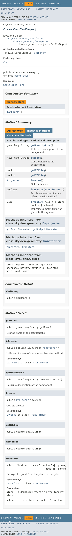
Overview (6, 3)
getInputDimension (18, 229)
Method (44, 17)
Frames (40, 9)
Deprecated (54, 3)
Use (37, 3)
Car (5, 62)
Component (40, 52)
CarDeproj (13, 112)
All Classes (7, 13)
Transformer (52, 189)
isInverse (37, 189)
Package (18, 3)
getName (36, 157)
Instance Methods (38, 130)
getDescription (40, 145)
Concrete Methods (19, 135)
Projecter (13, 180)
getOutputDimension (45, 229)
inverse (36, 180)
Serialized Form (13, 85)
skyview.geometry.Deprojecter (30, 41)
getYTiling (38, 175)
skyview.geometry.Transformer (26, 38)
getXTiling (38, 170)
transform (37, 202)
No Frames (52, 9)
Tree (43, 3)
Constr (33, 17)
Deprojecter (22, 75)
